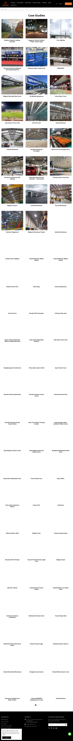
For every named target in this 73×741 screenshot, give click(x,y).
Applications (28, 2)
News (49, 2)
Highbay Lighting (4, 719)
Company (44, 2)
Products (13, 2)
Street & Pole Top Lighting (6, 725)
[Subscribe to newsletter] (65, 724)
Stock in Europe (37, 2)
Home (2, 9)
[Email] (56, 724)
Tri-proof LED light (4, 721)
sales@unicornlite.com (30, 724)
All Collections (5, 717)
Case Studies (20, 2)
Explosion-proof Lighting (6, 727)
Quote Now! (68, 3)
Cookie (6, 730)
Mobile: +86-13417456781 (31, 726)
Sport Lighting (4, 723)
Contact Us (14, 5)
